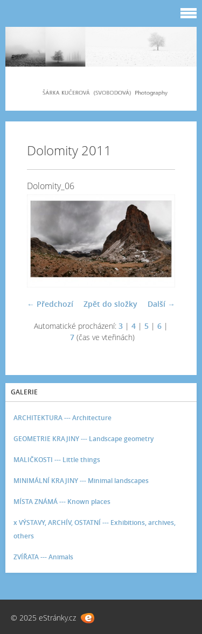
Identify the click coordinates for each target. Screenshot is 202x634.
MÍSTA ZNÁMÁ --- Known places (61, 501)
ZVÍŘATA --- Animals (43, 556)
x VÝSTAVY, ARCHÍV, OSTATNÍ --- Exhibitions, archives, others (94, 529)
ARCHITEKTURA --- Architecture (62, 417)
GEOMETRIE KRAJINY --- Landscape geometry (83, 438)
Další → (161, 304)
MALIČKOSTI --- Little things (56, 459)
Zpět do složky (110, 304)
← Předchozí (50, 304)
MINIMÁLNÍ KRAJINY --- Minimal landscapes (81, 480)
